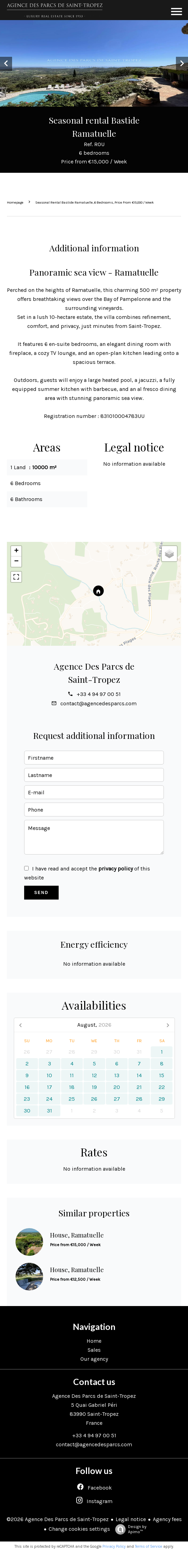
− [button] (16, 561)
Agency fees (167, 1519)
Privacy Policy (114, 1546)
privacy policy (115, 868)
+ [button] (16, 551)
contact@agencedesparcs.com (98, 703)
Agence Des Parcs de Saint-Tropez (94, 1396)
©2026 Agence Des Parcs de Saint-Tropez (58, 1519)
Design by (129, 1529)
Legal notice (131, 1519)
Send (41, 892)
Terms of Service (148, 1546)
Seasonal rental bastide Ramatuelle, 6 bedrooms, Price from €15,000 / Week (94, 202)
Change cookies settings (79, 1529)
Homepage (15, 202)
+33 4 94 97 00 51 (99, 694)
